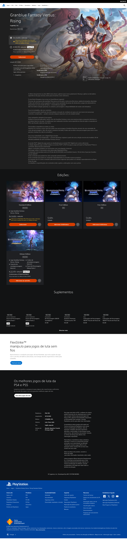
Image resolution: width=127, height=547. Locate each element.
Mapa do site (98, 542)
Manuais (66, 516)
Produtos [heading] (28, 500)
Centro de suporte (69, 502)
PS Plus (21, 5)
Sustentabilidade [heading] (50, 500)
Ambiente (47, 502)
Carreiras (8, 505)
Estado (66, 507)
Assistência (44, 5)
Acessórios (27, 5)
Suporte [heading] (66, 500)
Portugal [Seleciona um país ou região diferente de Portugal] (11, 542)
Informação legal (107, 542)
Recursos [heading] (86, 500)
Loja (39, 5)
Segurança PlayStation (70, 505)
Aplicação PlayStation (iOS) (110, 507)
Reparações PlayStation (70, 509)
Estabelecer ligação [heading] (109, 500)
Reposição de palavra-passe (71, 512)
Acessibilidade (49, 505)
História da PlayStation (12, 514)
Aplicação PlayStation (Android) (111, 510)
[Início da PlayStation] (4, 5)
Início (7, 495)
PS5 (12, 5)
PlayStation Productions (12, 509)
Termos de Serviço (88, 502)
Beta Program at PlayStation (110, 512)
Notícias (34, 5)
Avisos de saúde (68, 461)
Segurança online (49, 507)
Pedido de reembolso (70, 514)
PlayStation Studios (11, 507)
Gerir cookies (117, 542)
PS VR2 (27, 507)
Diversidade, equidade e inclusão (54, 509)
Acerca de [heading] (9, 500)
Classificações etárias (89, 513)
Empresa (8, 512)
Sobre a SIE (9, 502)
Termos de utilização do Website (85, 542)
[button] (16, 363)
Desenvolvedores (87, 517)
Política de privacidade (69, 542)
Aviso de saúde (87, 515)
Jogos (8, 5)
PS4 (16, 5)
